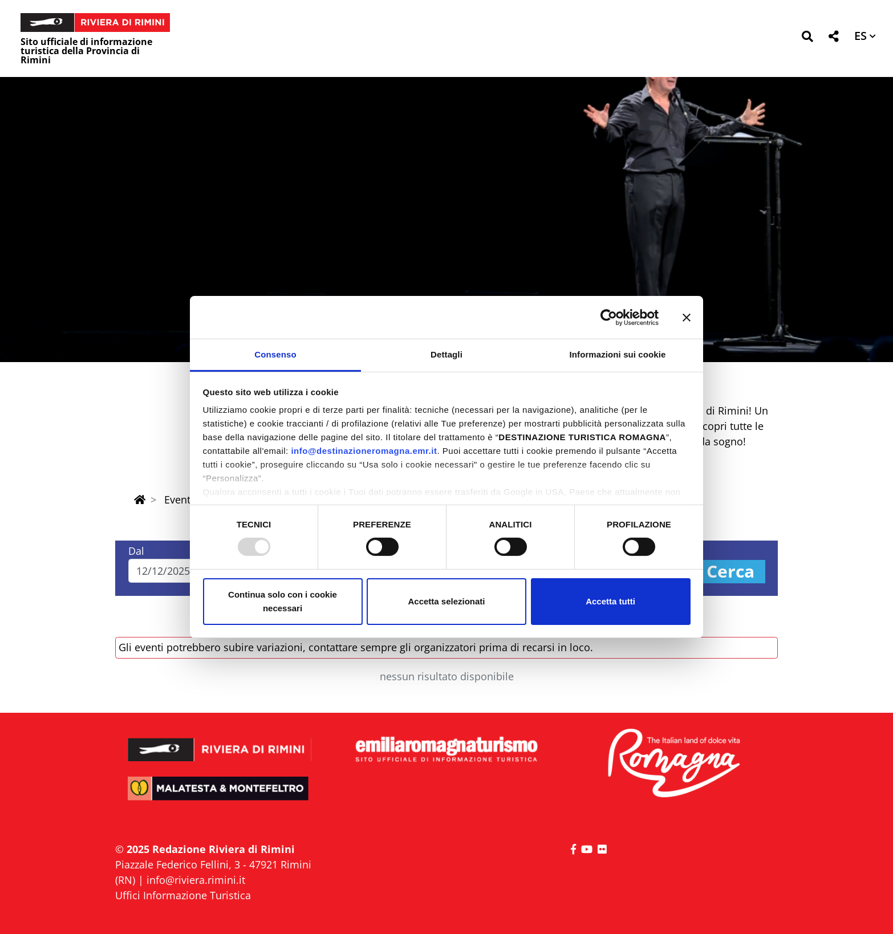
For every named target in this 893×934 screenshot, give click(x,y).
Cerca (730, 571)
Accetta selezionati (446, 601)
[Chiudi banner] (687, 317)
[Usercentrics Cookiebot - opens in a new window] (609, 317)
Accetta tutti (610, 601)
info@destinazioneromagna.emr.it (364, 451)
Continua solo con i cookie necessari (282, 601)
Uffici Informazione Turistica (183, 895)
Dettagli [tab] (446, 354)
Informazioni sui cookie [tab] (618, 354)
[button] (807, 38)
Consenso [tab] (275, 354)
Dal (136, 551)
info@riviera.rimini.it (196, 880)
